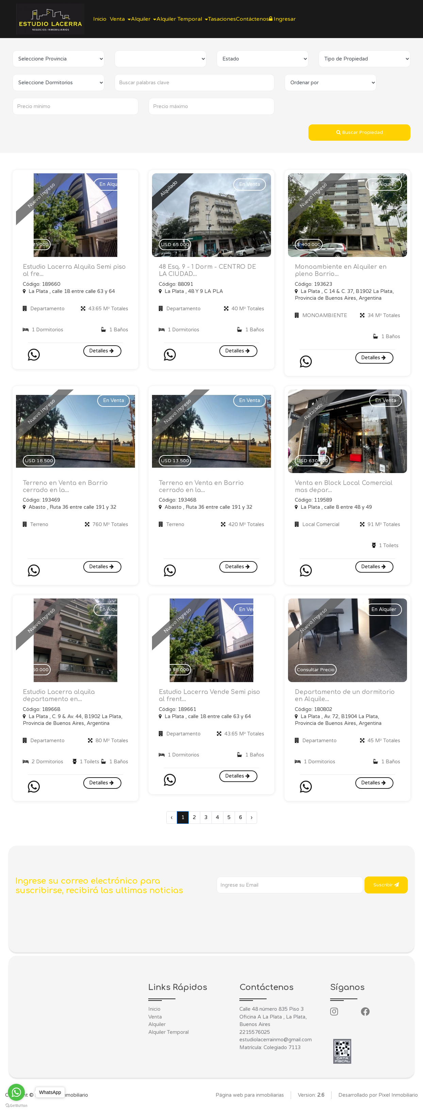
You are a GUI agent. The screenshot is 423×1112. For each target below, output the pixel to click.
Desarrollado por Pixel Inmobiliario (378, 1098)
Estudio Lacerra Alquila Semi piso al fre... (69, 271)
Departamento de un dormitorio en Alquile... (346, 698)
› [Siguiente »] (252, 820)
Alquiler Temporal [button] (198, 19)
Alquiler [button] (155, 19)
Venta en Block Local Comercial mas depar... (345, 488)
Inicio (102, 19)
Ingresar (317, 19)
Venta (155, 1020)
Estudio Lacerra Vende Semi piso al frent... (204, 698)
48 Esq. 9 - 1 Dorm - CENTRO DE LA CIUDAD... (209, 271)
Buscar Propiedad (359, 132)
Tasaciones (246, 19)
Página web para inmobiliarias (250, 1098)
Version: (311, 1098)
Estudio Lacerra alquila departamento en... (61, 698)
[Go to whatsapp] (16, 1092)
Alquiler (157, 1027)
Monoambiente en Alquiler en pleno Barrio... (342, 271)
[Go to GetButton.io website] (16, 1105)
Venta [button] (126, 19)
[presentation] (268, 909)
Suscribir (386, 887)
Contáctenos (282, 19)
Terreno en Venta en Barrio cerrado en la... (65, 488)
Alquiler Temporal (168, 1035)
